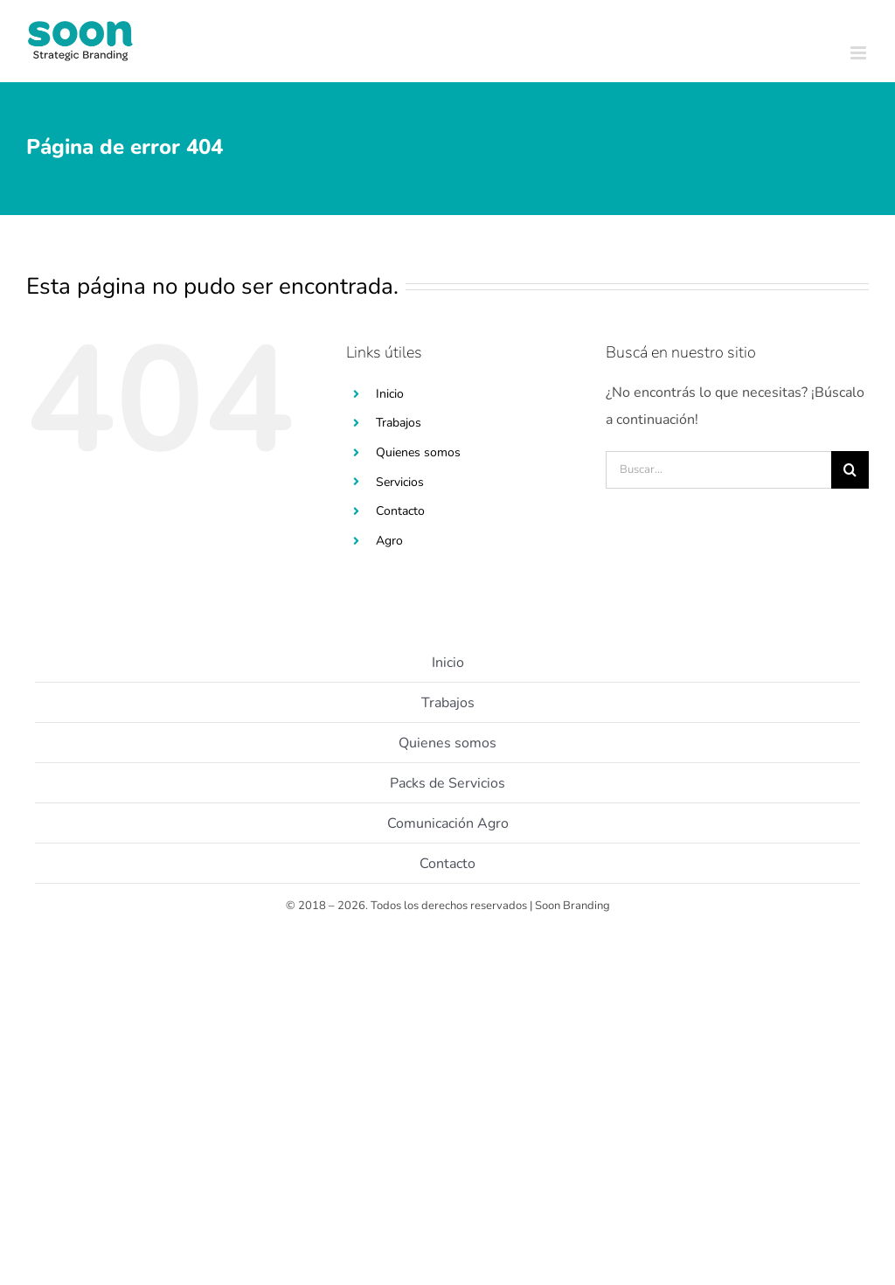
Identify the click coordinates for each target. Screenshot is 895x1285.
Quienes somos (418, 452)
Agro (389, 540)
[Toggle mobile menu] (859, 53)
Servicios (400, 482)
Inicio (390, 394)
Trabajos (398, 422)
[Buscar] (850, 470)
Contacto (400, 511)
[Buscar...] (718, 470)
